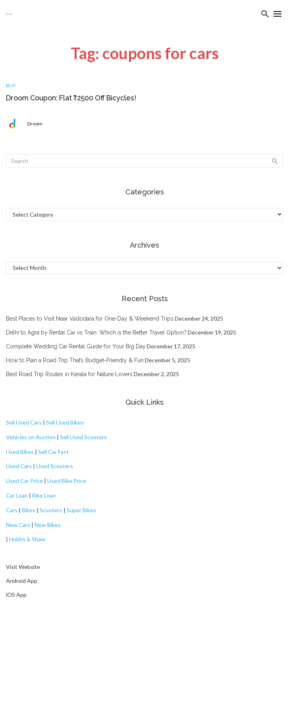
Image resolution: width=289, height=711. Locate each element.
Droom (34, 124)
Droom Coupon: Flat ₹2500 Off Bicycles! (71, 98)
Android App (21, 580)
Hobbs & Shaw (27, 539)
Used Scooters (54, 466)
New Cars (18, 524)
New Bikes (48, 524)
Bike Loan (44, 495)
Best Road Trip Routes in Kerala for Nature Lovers (69, 374)
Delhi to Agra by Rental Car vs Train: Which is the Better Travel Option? (96, 332)
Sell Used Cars (24, 422)
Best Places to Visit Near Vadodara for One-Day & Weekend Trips (89, 318)
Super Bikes (81, 510)
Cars (11, 510)
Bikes (28, 510)
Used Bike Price (66, 480)
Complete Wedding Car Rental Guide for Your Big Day (76, 346)
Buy (10, 85)
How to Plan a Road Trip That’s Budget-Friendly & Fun (75, 360)
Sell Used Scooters (83, 437)
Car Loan (17, 495)
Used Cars (19, 466)
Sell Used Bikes (65, 422)
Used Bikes (20, 451)
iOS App (16, 594)
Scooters (51, 510)
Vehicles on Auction (31, 437)
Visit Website (23, 566)
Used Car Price (24, 480)
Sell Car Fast (53, 451)
